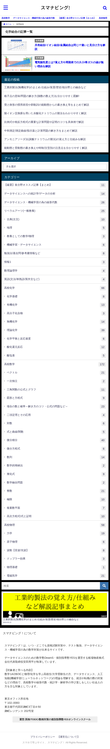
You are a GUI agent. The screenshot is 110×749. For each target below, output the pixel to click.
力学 (56, 533)
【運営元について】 (68, 737)
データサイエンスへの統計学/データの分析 (55, 194)
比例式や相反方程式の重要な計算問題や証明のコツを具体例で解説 (44, 122)
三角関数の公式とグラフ (56, 390)
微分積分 (56, 440)
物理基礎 (56, 567)
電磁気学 (56, 576)
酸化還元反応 (56, 347)
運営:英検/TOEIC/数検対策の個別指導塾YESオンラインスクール (55, 719)
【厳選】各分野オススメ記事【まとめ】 (77, 18)
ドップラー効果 (56, 559)
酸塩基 (56, 355)
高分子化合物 (56, 313)
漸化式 (56, 474)
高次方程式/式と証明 (56, 516)
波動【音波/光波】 (56, 550)
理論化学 (56, 330)
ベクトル (56, 373)
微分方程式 (56, 449)
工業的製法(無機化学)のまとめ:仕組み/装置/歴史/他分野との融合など (45, 87)
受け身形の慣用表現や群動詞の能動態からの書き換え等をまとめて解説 (46, 104)
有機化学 (56, 305)
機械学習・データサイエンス (56, 245)
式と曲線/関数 (56, 432)
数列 (56, 457)
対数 (56, 423)
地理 (56, 228)
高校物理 (103, 18)
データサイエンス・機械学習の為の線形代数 (34, 18)
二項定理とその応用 (56, 415)
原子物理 (56, 542)
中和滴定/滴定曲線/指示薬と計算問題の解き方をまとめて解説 (40, 130)
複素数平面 (56, 508)
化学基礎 (56, 296)
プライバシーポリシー (42, 737)
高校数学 (6, 18)
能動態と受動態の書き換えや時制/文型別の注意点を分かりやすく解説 (45, 148)
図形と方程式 (56, 398)
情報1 (55, 262)
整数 (56, 491)
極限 (56, 499)
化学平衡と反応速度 (56, 339)
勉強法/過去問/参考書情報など (55, 253)
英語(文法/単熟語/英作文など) (55, 279)
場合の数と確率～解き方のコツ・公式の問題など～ (56, 406)
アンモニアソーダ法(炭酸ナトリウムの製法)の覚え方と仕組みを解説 (45, 139)
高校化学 (55, 288)
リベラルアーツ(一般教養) (55, 211)
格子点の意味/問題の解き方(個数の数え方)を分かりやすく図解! (41, 96)
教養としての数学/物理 (56, 236)
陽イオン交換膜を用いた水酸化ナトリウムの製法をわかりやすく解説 (45, 113)
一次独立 (56, 381)
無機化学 (56, 322)
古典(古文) (56, 219)
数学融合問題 (56, 483)
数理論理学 (55, 271)
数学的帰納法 (56, 465)
